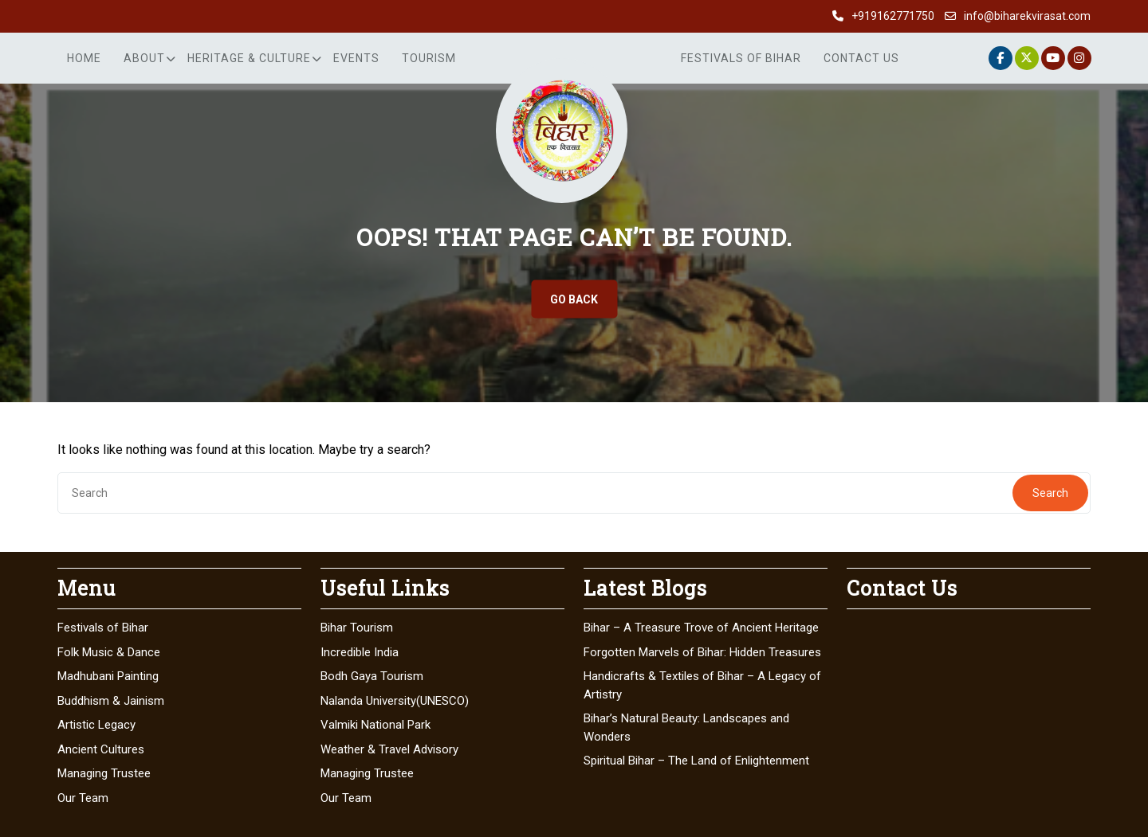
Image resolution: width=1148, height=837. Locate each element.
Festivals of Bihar (741, 58)
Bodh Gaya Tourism (371, 676)
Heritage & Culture (249, 58)
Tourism (429, 58)
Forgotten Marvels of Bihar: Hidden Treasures (702, 652)
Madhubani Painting (108, 676)
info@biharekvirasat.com (1027, 16)
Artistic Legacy (96, 725)
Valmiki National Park (375, 725)
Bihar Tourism (356, 627)
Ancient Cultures (100, 749)
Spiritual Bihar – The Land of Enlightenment (696, 760)
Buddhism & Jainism (110, 701)
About (144, 58)
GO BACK (574, 299)
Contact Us (861, 58)
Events (356, 58)
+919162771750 (892, 16)
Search (1050, 493)
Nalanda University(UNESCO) (394, 701)
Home (84, 58)
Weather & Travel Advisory (389, 749)
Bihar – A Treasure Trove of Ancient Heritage (701, 627)
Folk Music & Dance (108, 652)
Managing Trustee (104, 773)
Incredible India (359, 652)
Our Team (82, 798)
